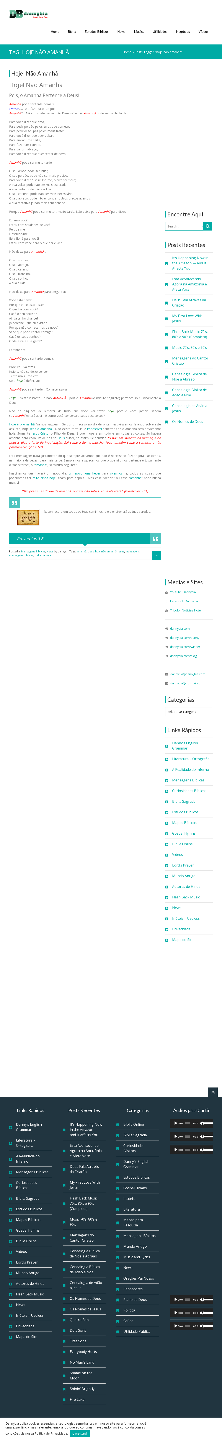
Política (129, 1309)
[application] (191, 1122)
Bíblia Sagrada (184, 800)
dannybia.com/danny (184, 637)
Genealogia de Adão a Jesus (189, 407)
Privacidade (181, 928)
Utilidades (160, 31)
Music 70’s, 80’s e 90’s (189, 346)
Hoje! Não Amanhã (34, 72)
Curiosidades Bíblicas (189, 790)
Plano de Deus (135, 1298)
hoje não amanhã (106, 550)
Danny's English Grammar (136, 1163)
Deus (61, 437)
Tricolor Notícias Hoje (185, 609)
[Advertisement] (189, 134)
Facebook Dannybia (183, 600)
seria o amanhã (40, 428)
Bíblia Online (182, 843)
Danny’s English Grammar (185, 745)
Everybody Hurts (83, 1350)
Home (55, 31)
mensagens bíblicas (21, 554)
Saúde (128, 1320)
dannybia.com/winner (185, 646)
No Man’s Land (82, 1361)
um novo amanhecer (84, 472)
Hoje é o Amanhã (22, 423)
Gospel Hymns (184, 832)
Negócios (183, 31)
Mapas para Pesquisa (133, 1222)
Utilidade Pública (136, 1330)
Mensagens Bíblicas (188, 779)
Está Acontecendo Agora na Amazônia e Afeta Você (189, 283)
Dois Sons (78, 1329)
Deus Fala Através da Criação (189, 302)
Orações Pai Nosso (138, 1277)
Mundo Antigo (184, 875)
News (121, 31)
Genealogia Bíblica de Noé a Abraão (189, 376)
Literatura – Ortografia (190, 758)
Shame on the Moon (81, 1375)
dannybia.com (180, 628)
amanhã (40, 464)
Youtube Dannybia (183, 591)
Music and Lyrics (136, 1256)
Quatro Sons (80, 1318)
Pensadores (133, 1288)
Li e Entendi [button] (79, 1433)
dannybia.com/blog (183, 655)
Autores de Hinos (186, 885)
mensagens (133, 550)
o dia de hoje (43, 554)
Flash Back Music (186, 896)
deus (91, 550)
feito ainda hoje (44, 477)
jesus (121, 550)
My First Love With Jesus (187, 318)
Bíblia (72, 31)
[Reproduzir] (176, 1122)
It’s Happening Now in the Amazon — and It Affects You (190, 262)
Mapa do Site (182, 938)
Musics (139, 31)
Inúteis (129, 1197)
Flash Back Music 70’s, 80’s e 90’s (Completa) (190, 333)
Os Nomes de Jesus (85, 1308)
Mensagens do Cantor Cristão (190, 360)
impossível (94, 428)
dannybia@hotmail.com (186, 682)
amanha (136, 477)
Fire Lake (77, 1398)
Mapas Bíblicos (184, 821)
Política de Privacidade (51, 1433)
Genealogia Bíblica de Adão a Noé (189, 392)
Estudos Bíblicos (97, 31)
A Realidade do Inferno (190, 768)
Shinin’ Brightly (82, 1388)
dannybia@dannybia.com (187, 673)
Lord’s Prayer (183, 864)
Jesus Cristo (40, 432)
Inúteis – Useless (186, 917)
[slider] (187, 1122)
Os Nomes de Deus (187, 420)
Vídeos (204, 31)
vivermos (116, 472)
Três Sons (78, 1340)
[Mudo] (202, 1122)
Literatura (131, 1208)
